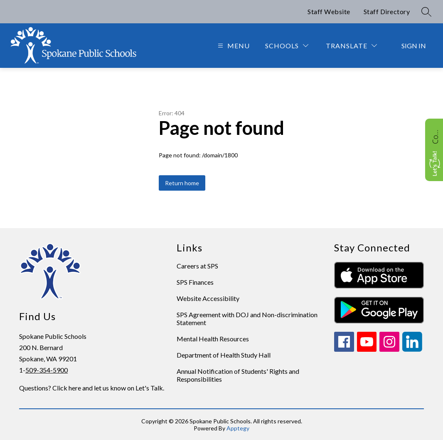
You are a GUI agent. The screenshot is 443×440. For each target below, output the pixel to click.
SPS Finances (195, 282)
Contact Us (435, 135)
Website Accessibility (208, 298)
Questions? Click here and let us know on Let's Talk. (91, 388)
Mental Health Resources (213, 339)
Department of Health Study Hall (224, 355)
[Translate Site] (351, 45)
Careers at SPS (197, 266)
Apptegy (237, 428)
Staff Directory (387, 11)
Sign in (413, 46)
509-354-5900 (46, 370)
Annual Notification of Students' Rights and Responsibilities (238, 375)
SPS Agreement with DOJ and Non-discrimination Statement (247, 318)
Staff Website (329, 11)
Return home (182, 182)
